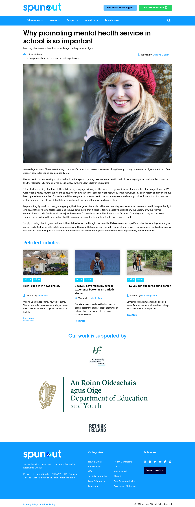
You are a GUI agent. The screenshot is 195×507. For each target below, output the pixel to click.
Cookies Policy (47, 505)
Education (93, 486)
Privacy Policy (30, 505)
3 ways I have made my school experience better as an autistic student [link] (94, 290)
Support (71, 20)
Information (33, 20)
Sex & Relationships (97, 477)
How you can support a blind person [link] (149, 286)
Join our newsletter (155, 470)
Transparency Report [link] (64, 478)
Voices (53, 20)
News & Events (95, 462)
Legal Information (96, 481)
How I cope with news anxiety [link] (41, 286)
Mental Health (120, 472)
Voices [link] (37, 280)
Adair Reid (43, 296)
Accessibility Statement (125, 486)
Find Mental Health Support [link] (120, 8)
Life (90, 472)
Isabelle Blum (95, 298)
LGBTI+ (117, 467)
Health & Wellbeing (123, 462)
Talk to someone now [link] (153, 8)
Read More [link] (28, 318)
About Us (90, 20)
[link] (42, 454)
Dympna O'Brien (161, 55)
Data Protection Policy (124, 481)
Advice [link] (27, 280)
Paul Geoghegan (149, 296)
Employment (94, 467)
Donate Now (112, 20)
